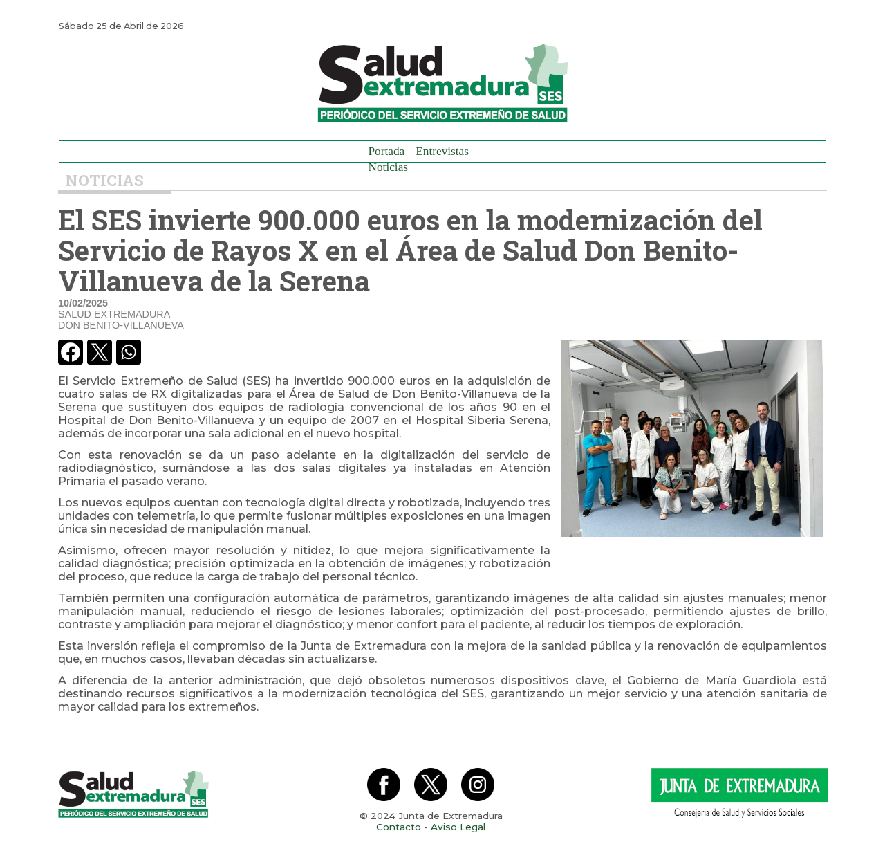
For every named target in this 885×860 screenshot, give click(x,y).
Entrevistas (442, 151)
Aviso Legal (458, 826)
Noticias (389, 167)
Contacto (398, 826)
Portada (387, 151)
